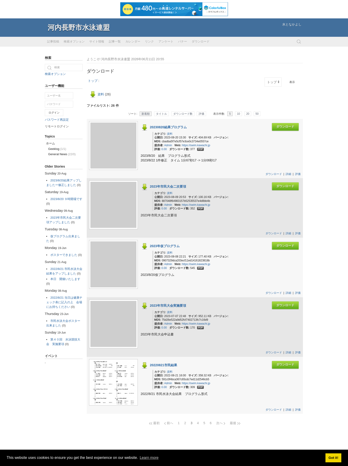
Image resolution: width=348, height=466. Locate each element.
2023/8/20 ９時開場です (66, 199)
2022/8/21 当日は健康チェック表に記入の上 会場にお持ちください (64, 302)
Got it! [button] (333, 458)
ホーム (50, 143)
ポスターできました (63, 255)
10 (238, 113)
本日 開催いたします (65, 279)
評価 (201, 113)
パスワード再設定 (57, 119)
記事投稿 (53, 41)
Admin (168, 145)
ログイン (54, 112)
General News (62, 154)
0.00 (164, 149)
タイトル (161, 113)
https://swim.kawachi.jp (196, 145)
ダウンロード (201, 41)
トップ (93, 81)
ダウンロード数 (183, 113)
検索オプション (74, 41)
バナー (182, 41)
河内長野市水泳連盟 (79, 27)
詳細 (288, 174)
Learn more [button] (149, 458)
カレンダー (132, 41)
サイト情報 (96, 41)
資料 (101, 94)
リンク (149, 41)
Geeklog (57, 149)
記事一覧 (115, 41)
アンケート (165, 41)
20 (247, 113)
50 (257, 113)
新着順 (145, 113)
